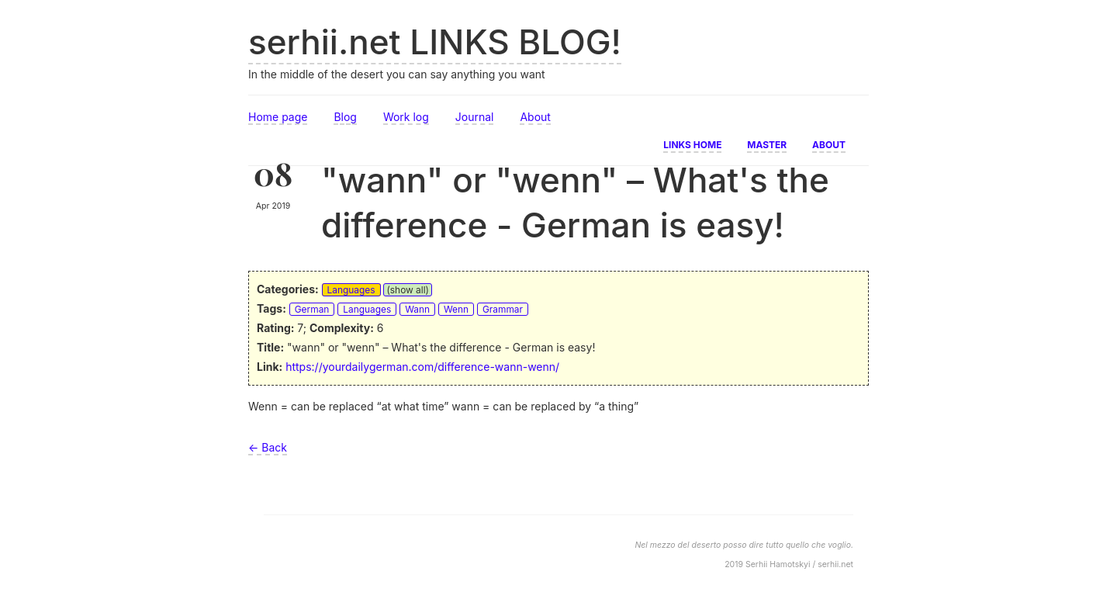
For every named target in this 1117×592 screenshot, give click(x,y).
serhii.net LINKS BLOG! (434, 42)
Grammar (502, 309)
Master (767, 143)
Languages (351, 290)
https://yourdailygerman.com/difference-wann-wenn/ (422, 366)
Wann (417, 309)
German (312, 309)
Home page (277, 116)
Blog (345, 116)
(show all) (407, 290)
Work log (406, 116)
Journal (474, 116)
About (535, 116)
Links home (692, 143)
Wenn (456, 309)
